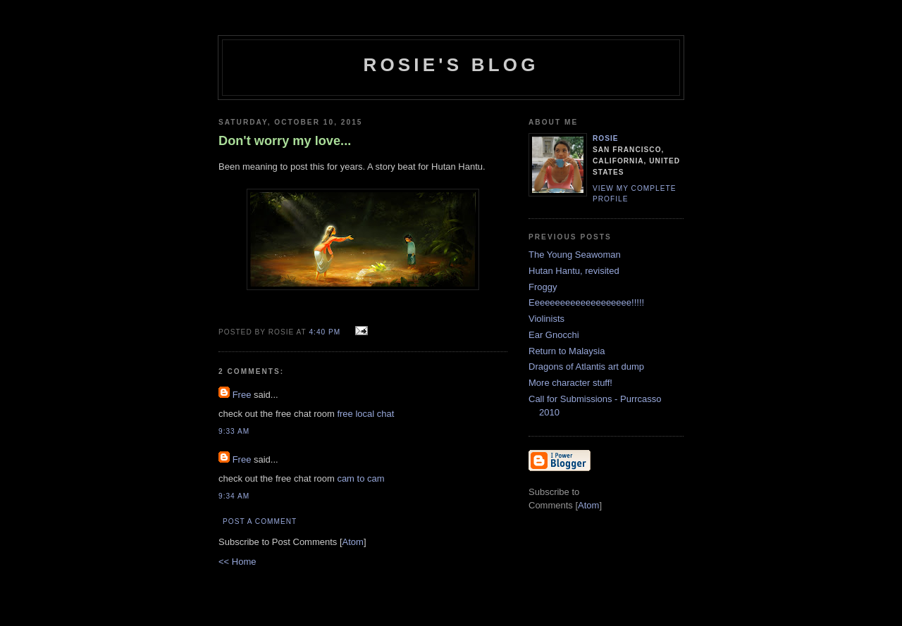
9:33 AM (233, 431)
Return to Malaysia (567, 351)
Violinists (546, 318)
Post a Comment (260, 521)
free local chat (365, 413)
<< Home (237, 561)
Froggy (543, 287)
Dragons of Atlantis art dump (586, 366)
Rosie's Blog (450, 64)
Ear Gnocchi (554, 335)
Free (242, 394)
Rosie (606, 138)
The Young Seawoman (575, 254)
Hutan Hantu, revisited (574, 270)
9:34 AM (233, 496)
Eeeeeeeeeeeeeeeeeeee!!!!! (586, 302)
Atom (353, 542)
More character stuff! (570, 382)
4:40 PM (326, 332)
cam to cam (360, 478)
